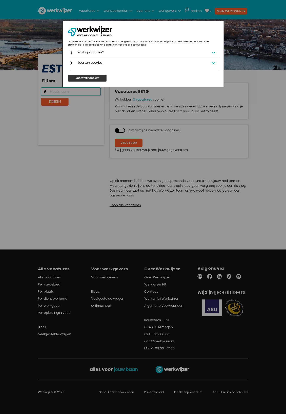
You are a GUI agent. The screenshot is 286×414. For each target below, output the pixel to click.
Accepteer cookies (87, 78)
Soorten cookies (89, 62)
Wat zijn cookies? (90, 52)
